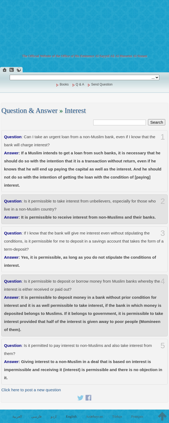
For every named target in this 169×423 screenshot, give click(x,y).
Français (137, 416)
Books (64, 84)
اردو (54, 416)
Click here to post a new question (31, 390)
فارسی (36, 416)
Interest (75, 111)
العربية (17, 416)
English (71, 416)
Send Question (101, 84)
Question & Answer (29, 111)
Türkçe (117, 416)
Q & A (80, 84)
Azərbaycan (94, 416)
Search (156, 122)
